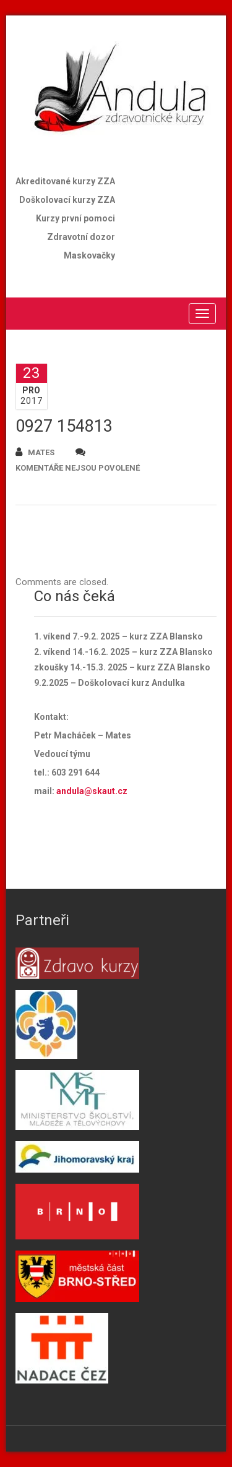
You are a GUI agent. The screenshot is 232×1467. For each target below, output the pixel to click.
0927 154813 (64, 426)
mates (34, 452)
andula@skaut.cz (91, 791)
